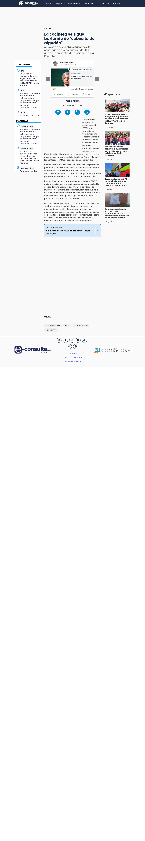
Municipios (116, 3)
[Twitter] (59, 340)
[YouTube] (78, 340)
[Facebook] (65, 340)
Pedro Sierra (72, 101)
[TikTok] (84, 340)
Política (49, 3)
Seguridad (60, 3)
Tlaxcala (105, 3)
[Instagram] (71, 340)
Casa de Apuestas (72, 361)
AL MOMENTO (23, 64)
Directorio (72, 353)
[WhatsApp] (69, 346)
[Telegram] (75, 346)
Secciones (89, 3)
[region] (32, 42)
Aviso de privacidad (72, 357)
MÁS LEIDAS (22, 121)
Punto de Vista (75, 3)
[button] (48, 79)
